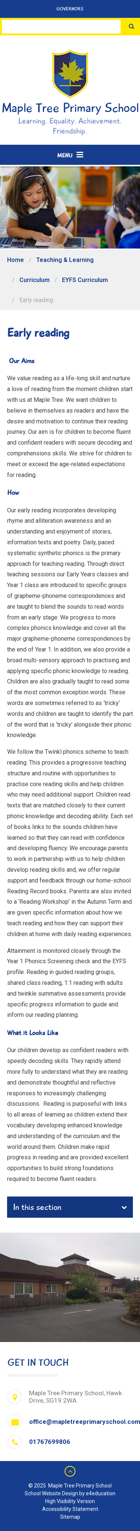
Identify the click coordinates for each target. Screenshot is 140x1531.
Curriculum (34, 280)
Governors (70, 9)
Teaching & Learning (65, 259)
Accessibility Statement (70, 1509)
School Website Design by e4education (70, 1493)
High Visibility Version (70, 1501)
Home (15, 259)
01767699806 (49, 1441)
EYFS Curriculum (85, 280)
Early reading (36, 300)
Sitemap (70, 1517)
